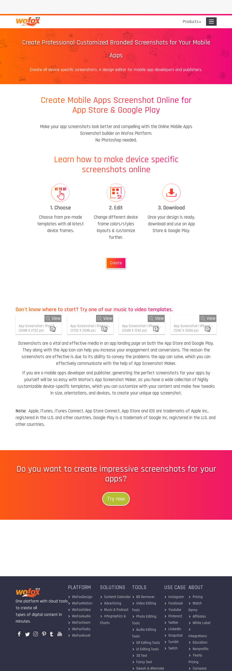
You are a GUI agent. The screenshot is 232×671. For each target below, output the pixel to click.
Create (116, 263)
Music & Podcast (114, 610)
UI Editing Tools (145, 649)
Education (197, 642)
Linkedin (172, 629)
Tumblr (171, 642)
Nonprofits (198, 649)
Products (190, 21)
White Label (199, 623)
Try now (116, 498)
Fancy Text (142, 662)
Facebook (173, 603)
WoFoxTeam (79, 622)
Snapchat (173, 635)
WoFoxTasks (79, 629)
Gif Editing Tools (146, 643)
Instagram (174, 597)
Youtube (172, 610)
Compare (197, 668)
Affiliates (197, 616)
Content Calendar (115, 597)
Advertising (110, 603)
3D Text (139, 655)
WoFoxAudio (79, 616)
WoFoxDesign (80, 597)
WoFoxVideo (79, 610)
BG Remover (143, 597)
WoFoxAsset (79, 635)
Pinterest (173, 616)
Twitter (171, 622)
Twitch (171, 648)
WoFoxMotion (80, 603)
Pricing (195, 597)
